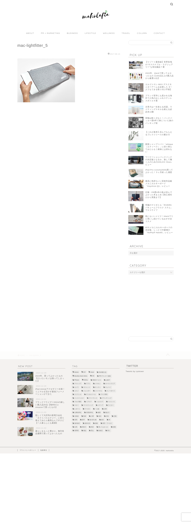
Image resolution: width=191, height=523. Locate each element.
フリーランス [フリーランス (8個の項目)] (93, 398)
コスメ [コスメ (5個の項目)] (76, 391)
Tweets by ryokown (135, 371)
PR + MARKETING (50, 33)
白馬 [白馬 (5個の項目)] (75, 427)
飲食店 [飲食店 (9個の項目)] (100, 430)
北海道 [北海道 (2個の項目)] (76, 416)
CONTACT (159, 33)
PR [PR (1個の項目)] (93, 376)
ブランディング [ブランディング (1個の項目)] (106, 398)
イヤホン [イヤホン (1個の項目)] (98, 383)
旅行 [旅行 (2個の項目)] (102, 419)
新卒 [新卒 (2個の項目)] (83, 419)
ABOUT (30, 33)
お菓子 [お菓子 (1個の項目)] (108, 380)
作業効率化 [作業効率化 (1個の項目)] (89, 412)
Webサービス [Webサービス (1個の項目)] (97, 380)
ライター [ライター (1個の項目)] (111, 405)
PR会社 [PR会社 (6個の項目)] (76, 380)
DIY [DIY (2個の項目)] (84, 372)
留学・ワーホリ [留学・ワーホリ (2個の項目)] (107, 423)
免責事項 (43, 450)
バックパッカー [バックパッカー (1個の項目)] (79, 398)
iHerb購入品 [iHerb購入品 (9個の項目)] (102, 372)
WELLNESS (109, 33)
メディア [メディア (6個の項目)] (100, 405)
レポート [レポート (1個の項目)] (77, 409)
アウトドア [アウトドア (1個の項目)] (77, 383)
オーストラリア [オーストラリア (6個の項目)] (110, 383)
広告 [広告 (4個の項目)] (107, 416)
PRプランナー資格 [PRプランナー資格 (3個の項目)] (105, 376)
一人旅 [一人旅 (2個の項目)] (97, 409)
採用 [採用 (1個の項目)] (75, 419)
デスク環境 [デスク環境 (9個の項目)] (104, 394)
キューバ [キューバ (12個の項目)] (108, 387)
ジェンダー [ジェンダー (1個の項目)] (86, 391)
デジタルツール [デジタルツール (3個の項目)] (91, 394)
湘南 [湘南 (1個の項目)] (96, 423)
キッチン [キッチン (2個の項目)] (98, 387)
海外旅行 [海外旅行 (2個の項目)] (77, 423)
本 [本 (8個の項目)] (109, 419)
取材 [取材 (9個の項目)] (84, 416)
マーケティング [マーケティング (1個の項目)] (88, 405)
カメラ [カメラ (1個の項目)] (76, 387)
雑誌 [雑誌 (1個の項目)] (84, 430)
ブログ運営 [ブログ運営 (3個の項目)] (77, 401)
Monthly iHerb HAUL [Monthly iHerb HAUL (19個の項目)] (80, 376)
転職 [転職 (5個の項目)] (114, 427)
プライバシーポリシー (28, 450)
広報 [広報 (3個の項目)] (115, 416)
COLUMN (142, 33)
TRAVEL (126, 33)
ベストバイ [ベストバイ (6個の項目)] (111, 401)
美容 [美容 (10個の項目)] (92, 427)
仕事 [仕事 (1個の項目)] (105, 409)
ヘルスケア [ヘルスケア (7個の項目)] (99, 401)
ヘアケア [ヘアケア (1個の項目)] (89, 401)
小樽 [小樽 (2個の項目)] (92, 416)
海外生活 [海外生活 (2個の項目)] (87, 423)
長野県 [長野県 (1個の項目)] (76, 430)
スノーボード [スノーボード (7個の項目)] (111, 391)
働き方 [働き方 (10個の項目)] (107, 412)
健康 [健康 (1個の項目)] (99, 412)
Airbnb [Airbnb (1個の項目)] (76, 372)
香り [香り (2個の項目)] (108, 430)
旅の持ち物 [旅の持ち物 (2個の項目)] (93, 419)
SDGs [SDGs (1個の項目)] (86, 380)
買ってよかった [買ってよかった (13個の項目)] (103, 427)
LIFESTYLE (90, 33)
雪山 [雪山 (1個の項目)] (92, 430)
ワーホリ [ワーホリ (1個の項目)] (87, 409)
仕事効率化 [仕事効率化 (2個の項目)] (77, 412)
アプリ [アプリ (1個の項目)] (88, 383)
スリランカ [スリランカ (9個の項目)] (77, 394)
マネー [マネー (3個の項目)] (76, 405)
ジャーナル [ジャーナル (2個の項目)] (98, 391)
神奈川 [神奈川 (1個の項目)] (84, 427)
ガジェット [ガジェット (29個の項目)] (86, 387)
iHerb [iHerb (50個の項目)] (92, 372)
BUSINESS (72, 33)
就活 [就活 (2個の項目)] (99, 416)
